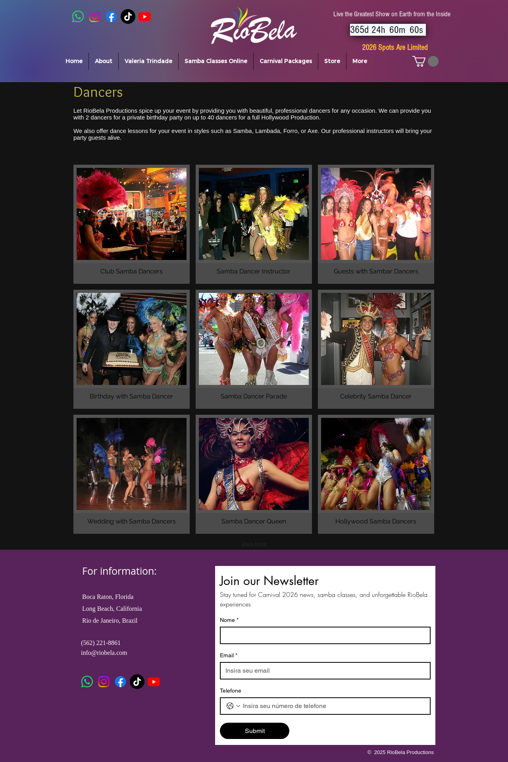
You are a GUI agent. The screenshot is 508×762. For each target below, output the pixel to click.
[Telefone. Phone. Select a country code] (233, 706)
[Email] (323, 671)
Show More (253, 543)
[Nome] (323, 635)
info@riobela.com (104, 652)
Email (228, 655)
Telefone (230, 690)
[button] (425, 61)
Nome (229, 620)
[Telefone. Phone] (333, 706)
